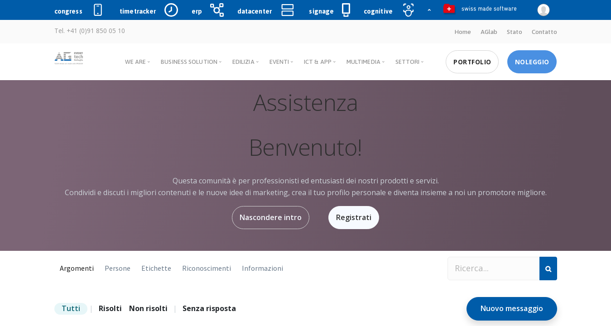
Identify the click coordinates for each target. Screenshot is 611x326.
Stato (514, 31)
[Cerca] (548, 268)
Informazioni (262, 268)
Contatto (544, 31)
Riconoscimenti (206, 268)
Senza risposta (209, 308)
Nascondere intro (271, 217)
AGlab (489, 31)
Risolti (110, 308)
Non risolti (148, 308)
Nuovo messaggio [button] (512, 308)
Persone (117, 268)
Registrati (353, 217)
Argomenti (77, 268)
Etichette (156, 268)
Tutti (71, 308)
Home (462, 31)
